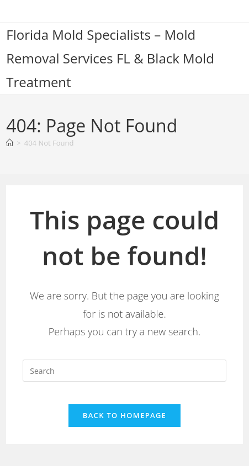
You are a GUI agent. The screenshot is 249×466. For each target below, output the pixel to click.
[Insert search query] (124, 371)
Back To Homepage (124, 415)
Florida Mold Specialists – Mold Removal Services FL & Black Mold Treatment (110, 58)
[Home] (9, 143)
